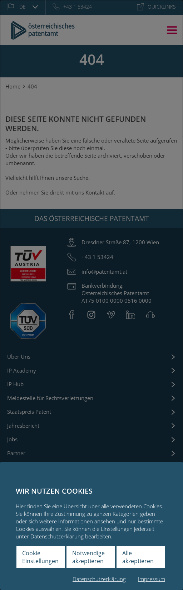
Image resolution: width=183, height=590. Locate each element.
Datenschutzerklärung (57, 536)
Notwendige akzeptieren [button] (88, 557)
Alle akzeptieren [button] (138, 557)
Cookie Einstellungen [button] (40, 557)
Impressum (151, 578)
